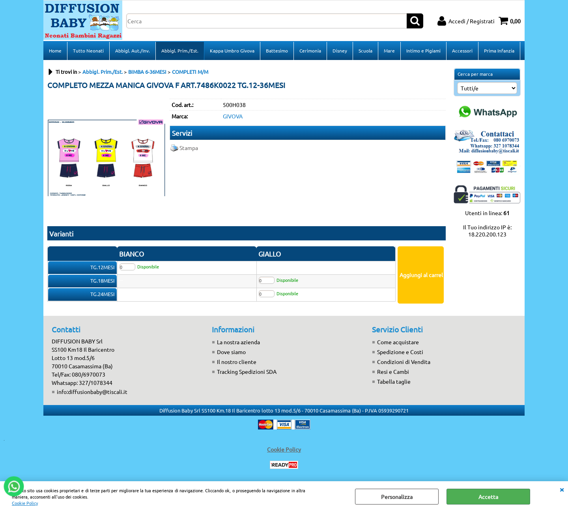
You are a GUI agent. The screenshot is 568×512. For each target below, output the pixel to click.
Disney (340, 50)
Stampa (188, 147)
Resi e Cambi (393, 371)
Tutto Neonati (88, 50)
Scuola (365, 50)
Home (55, 50)
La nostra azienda (238, 341)
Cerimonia (310, 50)
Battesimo (277, 50)
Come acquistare (398, 341)
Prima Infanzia (499, 50)
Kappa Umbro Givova (232, 50)
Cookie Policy (25, 503)
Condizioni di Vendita (403, 361)
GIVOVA (233, 116)
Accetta (488, 496)
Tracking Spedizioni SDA (247, 371)
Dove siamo (231, 351)
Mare (389, 50)
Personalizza (397, 496)
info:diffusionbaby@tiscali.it (92, 391)
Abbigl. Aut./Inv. (132, 50)
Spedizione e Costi (400, 351)
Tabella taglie (394, 381)
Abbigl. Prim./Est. (179, 50)
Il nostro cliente (236, 361)
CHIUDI (561, 489)
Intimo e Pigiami (423, 50)
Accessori (462, 50)
